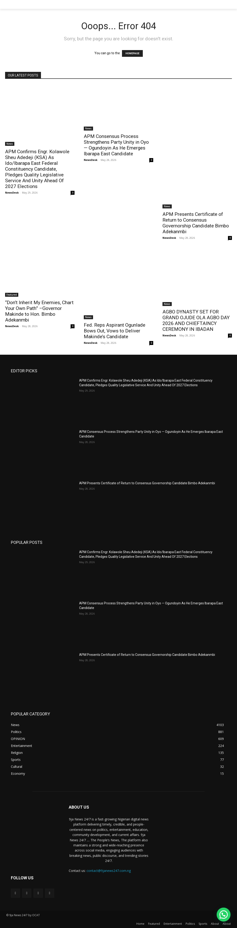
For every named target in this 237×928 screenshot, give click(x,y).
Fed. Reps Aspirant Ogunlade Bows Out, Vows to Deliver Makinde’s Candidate (114, 330)
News (9, 143)
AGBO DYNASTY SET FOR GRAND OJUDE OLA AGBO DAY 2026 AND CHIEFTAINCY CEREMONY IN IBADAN (196, 320)
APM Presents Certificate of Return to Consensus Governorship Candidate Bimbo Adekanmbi (195, 222)
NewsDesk (12, 192)
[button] (224, 915)
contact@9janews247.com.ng (109, 870)
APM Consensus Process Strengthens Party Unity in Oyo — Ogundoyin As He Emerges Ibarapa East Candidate (116, 145)
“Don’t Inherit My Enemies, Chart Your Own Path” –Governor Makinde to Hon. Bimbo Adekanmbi (39, 311)
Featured (11, 294)
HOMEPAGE (132, 53)
